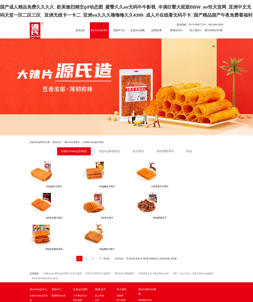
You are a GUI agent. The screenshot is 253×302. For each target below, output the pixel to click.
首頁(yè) (56, 142)
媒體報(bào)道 (58, 264)
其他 (189, 151)
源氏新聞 (77, 269)
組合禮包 (138, 151)
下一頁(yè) (104, 227)
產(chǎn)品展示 (72, 142)
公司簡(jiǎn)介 (80, 264)
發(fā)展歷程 (79, 273)
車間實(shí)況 (145, 269)
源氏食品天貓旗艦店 (124, 242)
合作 (97, 269)
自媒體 (119, 264)
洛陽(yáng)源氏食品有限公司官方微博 (63, 242)
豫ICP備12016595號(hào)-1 (133, 298)
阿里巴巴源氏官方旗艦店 (98, 242)
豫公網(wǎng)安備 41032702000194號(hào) (171, 297)
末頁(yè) (119, 227)
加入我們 (121, 269)
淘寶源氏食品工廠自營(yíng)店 (153, 242)
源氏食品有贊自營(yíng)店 (45, 247)
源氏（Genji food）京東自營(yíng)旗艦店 (193, 242)
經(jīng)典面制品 (109, 151)
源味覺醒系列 (165, 151)
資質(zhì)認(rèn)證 (82, 278)
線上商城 (99, 264)
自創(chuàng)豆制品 (93, 142)
